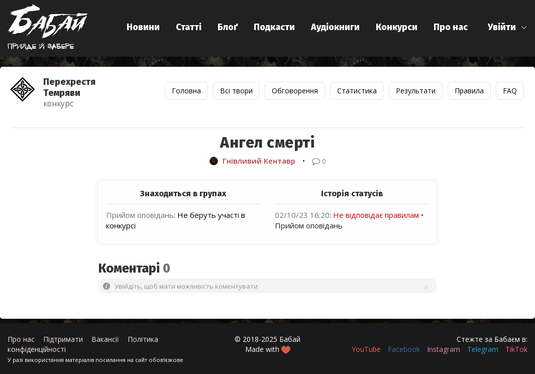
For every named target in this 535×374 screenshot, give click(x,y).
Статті (188, 27)
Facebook (404, 349)
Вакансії (105, 339)
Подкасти (274, 27)
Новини (143, 27)
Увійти (502, 27)
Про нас (451, 27)
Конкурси (396, 27)
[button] (507, 27)
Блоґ (228, 27)
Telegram (482, 349)
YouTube (366, 349)
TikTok (516, 349)
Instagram (443, 349)
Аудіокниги (335, 27)
